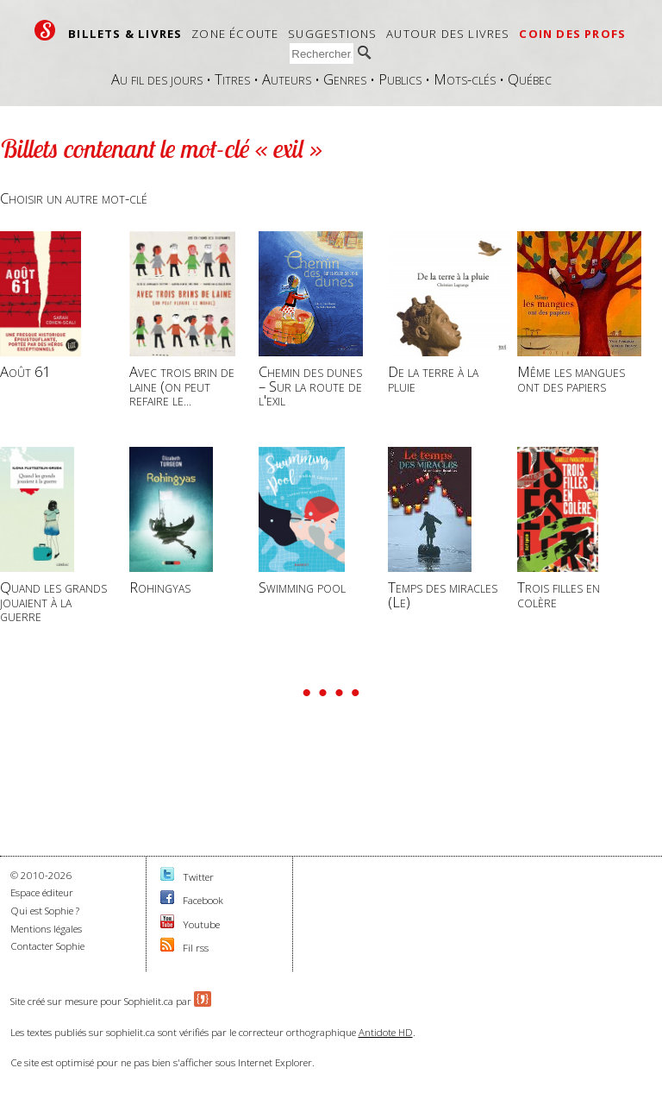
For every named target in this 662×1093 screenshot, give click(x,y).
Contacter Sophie (47, 945)
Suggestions (332, 33)
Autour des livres (447, 33)
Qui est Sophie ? (44, 910)
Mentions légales (46, 928)
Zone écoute (234, 33)
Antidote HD (386, 1032)
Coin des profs (572, 33)
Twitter (198, 876)
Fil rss (196, 947)
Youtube (201, 924)
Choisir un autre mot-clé (73, 198)
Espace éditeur (41, 892)
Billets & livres (125, 33)
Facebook (203, 900)
